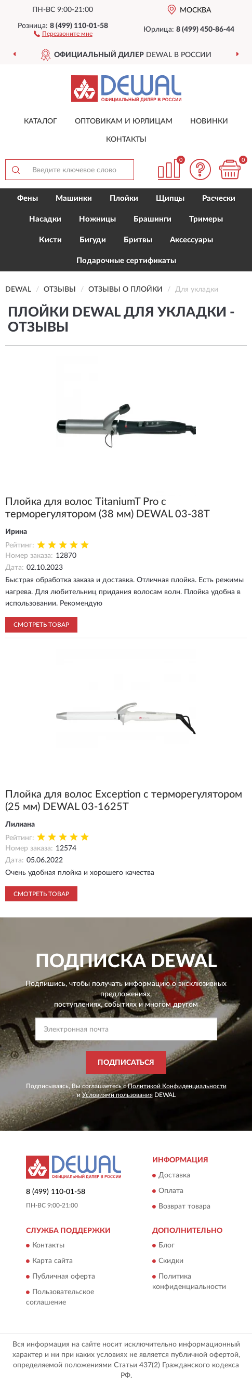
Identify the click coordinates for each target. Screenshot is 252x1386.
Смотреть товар (41, 625)
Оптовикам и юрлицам (124, 121)
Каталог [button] (40, 121)
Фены (27, 198)
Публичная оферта (63, 1277)
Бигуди (92, 240)
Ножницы (97, 219)
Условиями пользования (117, 1095)
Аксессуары (191, 240)
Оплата (170, 1191)
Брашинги (152, 219)
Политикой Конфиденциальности (177, 1086)
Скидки (170, 1261)
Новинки (209, 121)
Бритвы (138, 240)
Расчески (218, 198)
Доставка (174, 1175)
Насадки (45, 219)
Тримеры (206, 219)
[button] (63, 33)
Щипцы (170, 198)
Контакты (126, 139)
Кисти (50, 240)
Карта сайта (52, 1261)
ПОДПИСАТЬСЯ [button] (126, 1062)
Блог (166, 1246)
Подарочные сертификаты (126, 261)
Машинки (74, 198)
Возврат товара (184, 1206)
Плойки (124, 198)
